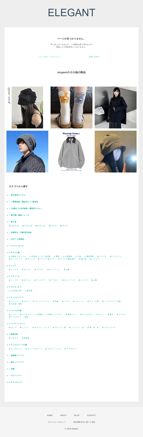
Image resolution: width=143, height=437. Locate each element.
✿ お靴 (67, 270)
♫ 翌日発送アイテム (17, 195)
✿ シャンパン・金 (76, 328)
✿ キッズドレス (15, 349)
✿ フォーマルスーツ (33, 349)
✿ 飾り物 (82, 259)
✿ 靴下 (110, 314)
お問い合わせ (94, 57)
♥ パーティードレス (17, 324)
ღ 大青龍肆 (67, 256)
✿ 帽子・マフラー (54, 314)
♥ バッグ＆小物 (15, 311)
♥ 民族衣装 (13, 334)
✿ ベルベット (78, 301)
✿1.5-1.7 (64, 226)
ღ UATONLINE (15, 291)
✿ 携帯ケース (71, 314)
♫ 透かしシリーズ (16, 362)
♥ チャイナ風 (14, 252)
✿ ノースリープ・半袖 (111, 301)
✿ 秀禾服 (25, 338)
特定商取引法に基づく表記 (84, 422)
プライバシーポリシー (57, 422)
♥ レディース (14, 276)
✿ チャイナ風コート (46, 259)
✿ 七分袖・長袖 (15, 304)
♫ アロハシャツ (15, 375)
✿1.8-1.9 (52, 226)
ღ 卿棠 (56, 256)
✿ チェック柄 (93, 301)
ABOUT (63, 415)
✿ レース (66, 301)
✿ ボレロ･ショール (53, 349)
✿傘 (26, 317)
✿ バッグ (12, 314)
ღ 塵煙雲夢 (89, 256)
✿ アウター (39, 270)
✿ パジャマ (94, 259)
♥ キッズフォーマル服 (18, 345)
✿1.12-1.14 (40, 226)
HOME (50, 415)
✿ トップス (102, 256)
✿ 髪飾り (40, 314)
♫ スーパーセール (16, 246)
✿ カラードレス (108, 328)
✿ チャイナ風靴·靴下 (67, 259)
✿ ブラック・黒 (59, 328)
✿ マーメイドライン (41, 301)
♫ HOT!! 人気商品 (16, 239)
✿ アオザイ (13, 338)
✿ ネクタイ (121, 314)
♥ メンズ (12, 266)
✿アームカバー (15, 317)
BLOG (76, 415)
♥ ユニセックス (15, 287)
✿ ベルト (100, 314)
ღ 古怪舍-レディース (17, 256)
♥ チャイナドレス (16, 297)
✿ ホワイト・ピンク (41, 328)
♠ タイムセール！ (16, 382)
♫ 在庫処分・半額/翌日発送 (20, 232)
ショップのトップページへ (49, 57)
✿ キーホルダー (86, 314)
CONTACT (91, 415)
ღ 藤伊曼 (28, 291)
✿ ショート (13, 301)
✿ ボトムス (30, 259)
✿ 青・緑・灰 (93, 328)
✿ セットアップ (15, 259)
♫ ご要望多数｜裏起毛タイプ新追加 (23, 202)
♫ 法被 (12, 369)
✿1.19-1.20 (14, 226)
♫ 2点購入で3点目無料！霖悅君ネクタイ (25, 208)
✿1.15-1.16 (27, 226)
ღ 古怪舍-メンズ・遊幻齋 (40, 256)
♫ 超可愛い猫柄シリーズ (19, 215)
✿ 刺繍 (56, 301)
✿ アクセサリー (26, 314)
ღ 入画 (78, 256)
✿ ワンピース (115, 256)
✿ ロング (25, 301)
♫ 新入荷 (12, 222)
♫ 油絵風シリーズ (16, 355)
